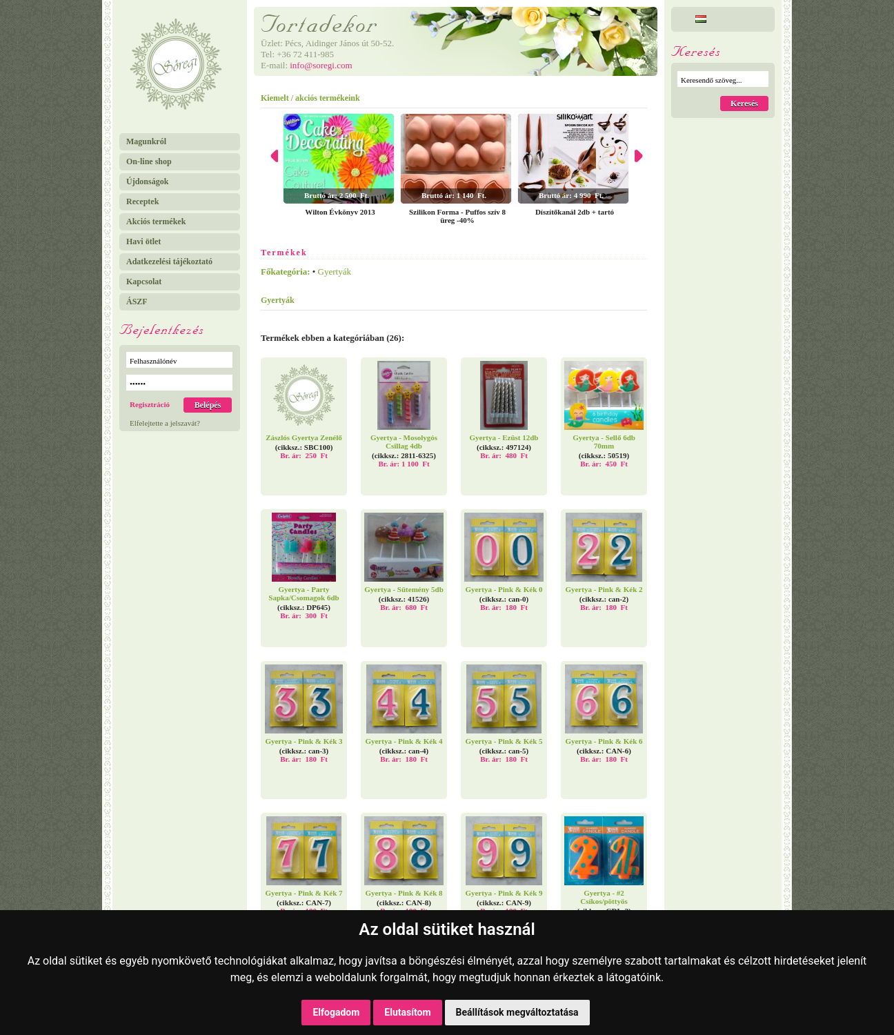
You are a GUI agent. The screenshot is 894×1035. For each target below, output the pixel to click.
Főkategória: (285, 271)
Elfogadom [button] (335, 1012)
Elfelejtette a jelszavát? (165, 423)
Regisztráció (150, 404)
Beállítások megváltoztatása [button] (517, 1012)
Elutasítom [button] (407, 1012)
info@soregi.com (321, 65)
